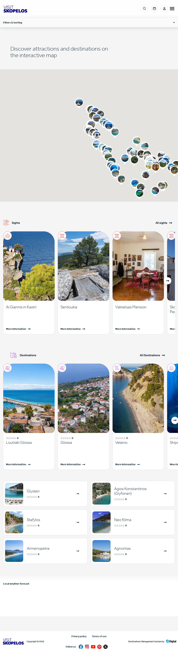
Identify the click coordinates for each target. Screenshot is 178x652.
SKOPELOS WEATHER (89, 602)
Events (154, 8)
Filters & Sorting (12, 22)
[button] (121, 180)
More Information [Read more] (16, 328)
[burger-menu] (172, 8)
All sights (161, 222)
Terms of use (99, 636)
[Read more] (29, 307)
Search (144, 8)
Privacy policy (78, 636)
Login (164, 8)
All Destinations (150, 355)
